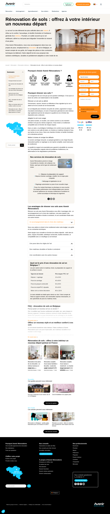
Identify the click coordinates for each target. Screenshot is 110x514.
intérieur (18, 36)
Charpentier (76, 461)
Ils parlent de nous (44, 464)
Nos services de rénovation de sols (16, 84)
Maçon (74, 450)
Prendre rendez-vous (11, 461)
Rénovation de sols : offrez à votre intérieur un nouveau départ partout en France (15, 110)
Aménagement (21, 11)
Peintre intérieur (77, 457)
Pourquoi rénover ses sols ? (15, 80)
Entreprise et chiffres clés (46, 462)
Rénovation (10, 11)
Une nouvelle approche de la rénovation (16, 445)
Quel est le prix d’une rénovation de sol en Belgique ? (16, 95)
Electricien (75, 445)
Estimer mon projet (11, 458)
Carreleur (75, 459)
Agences (64, 11)
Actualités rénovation (44, 450)
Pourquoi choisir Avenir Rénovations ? (14, 76)
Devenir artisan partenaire (46, 471)
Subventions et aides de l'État (47, 445)
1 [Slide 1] (48, 199)
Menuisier (75, 464)
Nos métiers (45, 11)
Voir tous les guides (51, 403)
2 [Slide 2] (51, 199)
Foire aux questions (11, 450)
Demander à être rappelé (81, 480)
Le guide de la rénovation (45, 453)
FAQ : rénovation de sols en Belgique (15, 100)
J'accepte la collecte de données (87, 109)
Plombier (75, 448)
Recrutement (42, 466)
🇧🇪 (95, 4)
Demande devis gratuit (83, 4)
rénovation (32, 48)
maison (45, 30)
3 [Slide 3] (53, 199)
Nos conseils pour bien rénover (47, 448)
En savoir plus (33, 320)
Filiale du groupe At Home (12, 504)
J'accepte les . (89, 111)
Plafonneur (76, 452)
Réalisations (55, 11)
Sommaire (10, 72)
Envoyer (95, 116)
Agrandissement (33, 11)
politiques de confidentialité (91, 111)
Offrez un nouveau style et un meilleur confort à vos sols (16, 105)
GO (29, 486)
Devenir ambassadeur (45, 473)
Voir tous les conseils (51, 431)
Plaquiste (75, 455)
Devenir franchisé (44, 469)
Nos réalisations (10, 448)
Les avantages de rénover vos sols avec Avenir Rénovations (16, 89)
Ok (22, 145)
